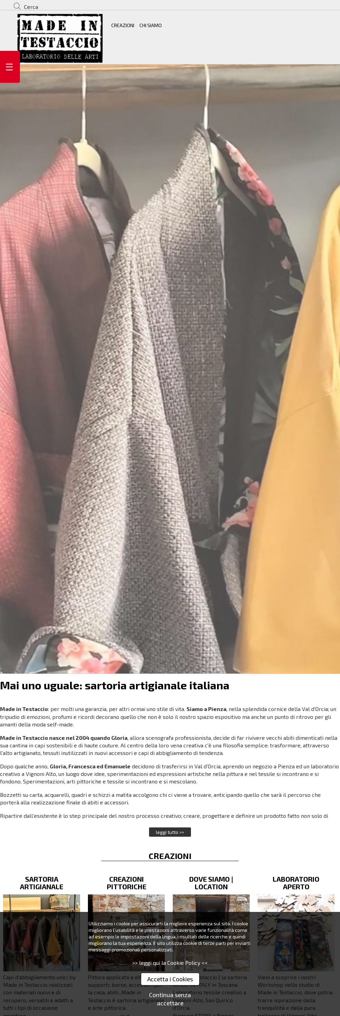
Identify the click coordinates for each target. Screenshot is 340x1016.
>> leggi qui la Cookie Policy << (170, 962)
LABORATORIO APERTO (296, 883)
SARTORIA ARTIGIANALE (41, 883)
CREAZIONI (122, 25)
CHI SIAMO (150, 25)
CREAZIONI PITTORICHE (126, 883)
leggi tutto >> (170, 832)
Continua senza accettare (170, 999)
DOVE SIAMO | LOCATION (211, 883)
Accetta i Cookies (170, 979)
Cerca (31, 6)
